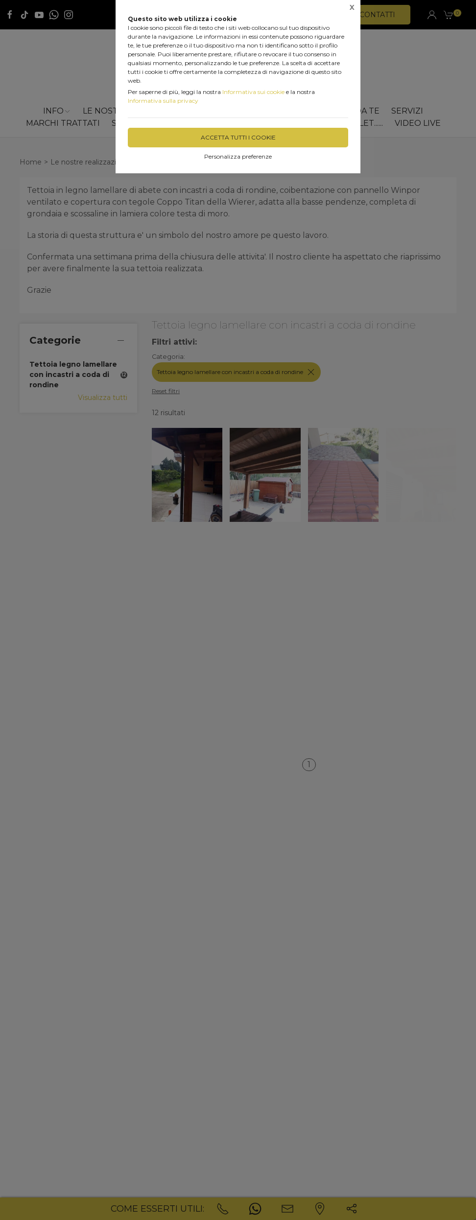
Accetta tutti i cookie (238, 137)
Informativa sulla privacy (163, 100)
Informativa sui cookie (253, 91)
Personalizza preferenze (238, 156)
